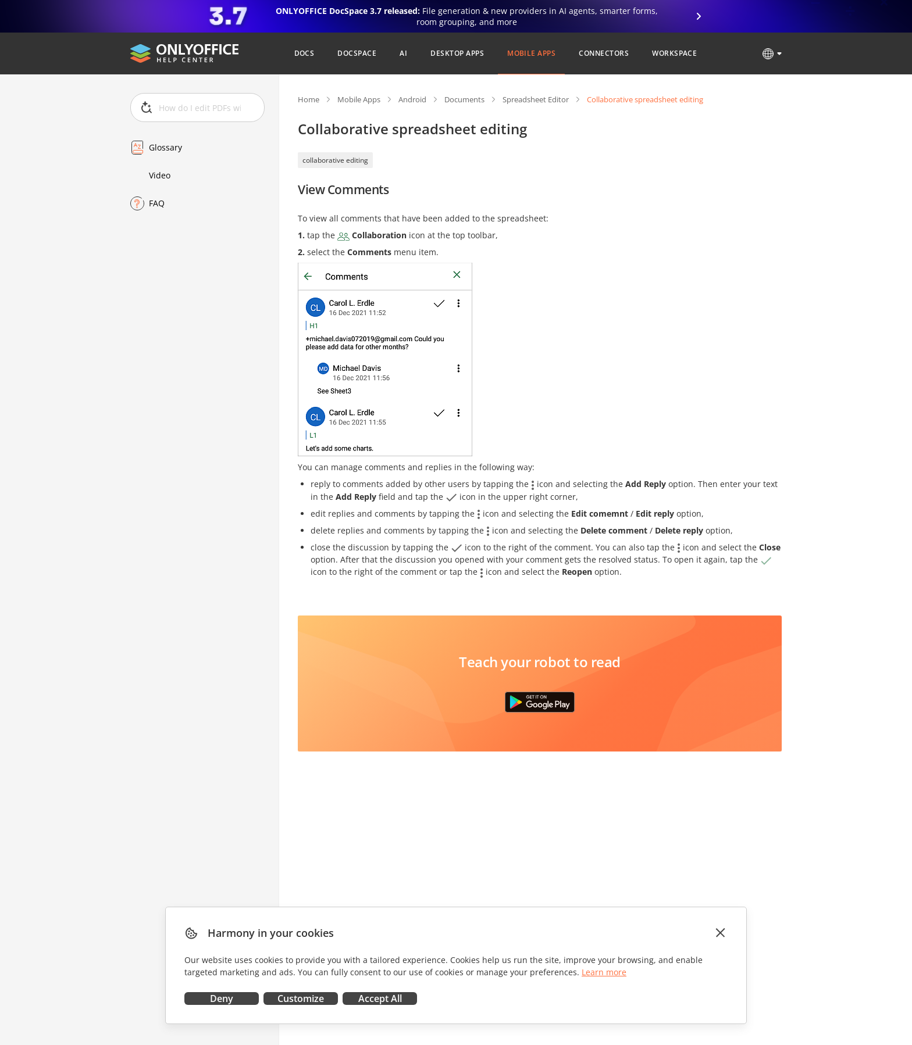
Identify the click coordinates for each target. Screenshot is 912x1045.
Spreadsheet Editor (536, 99)
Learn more (604, 972)
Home (308, 99)
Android (412, 99)
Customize (300, 998)
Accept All (380, 998)
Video (159, 175)
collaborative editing (335, 160)
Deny (221, 998)
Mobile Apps (358, 99)
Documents (464, 99)
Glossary (165, 147)
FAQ (157, 203)
